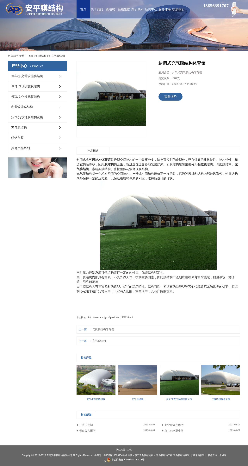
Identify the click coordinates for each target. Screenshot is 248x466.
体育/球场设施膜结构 (25, 86)
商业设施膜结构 (22, 107)
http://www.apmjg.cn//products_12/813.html (110, 317)
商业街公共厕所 (173, 424)
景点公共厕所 (87, 430)
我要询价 (170, 96)
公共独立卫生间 (173, 430)
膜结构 (42, 55)
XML (129, 449)
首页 (31, 55)
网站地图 (120, 449)
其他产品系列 (20, 148)
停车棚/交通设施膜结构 (27, 76)
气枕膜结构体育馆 (103, 329)
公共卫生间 (86, 424)
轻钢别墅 (17, 137)
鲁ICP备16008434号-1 (115, 455)
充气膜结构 (58, 55)
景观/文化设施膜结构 (25, 96)
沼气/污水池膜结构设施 (27, 117)
